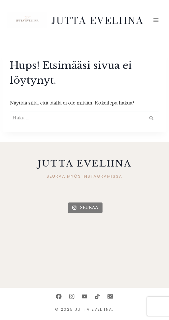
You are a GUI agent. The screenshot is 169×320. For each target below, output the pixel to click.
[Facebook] (58, 296)
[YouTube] (84, 296)
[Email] (110, 296)
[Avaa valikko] (156, 20)
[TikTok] (97, 296)
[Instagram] (71, 296)
